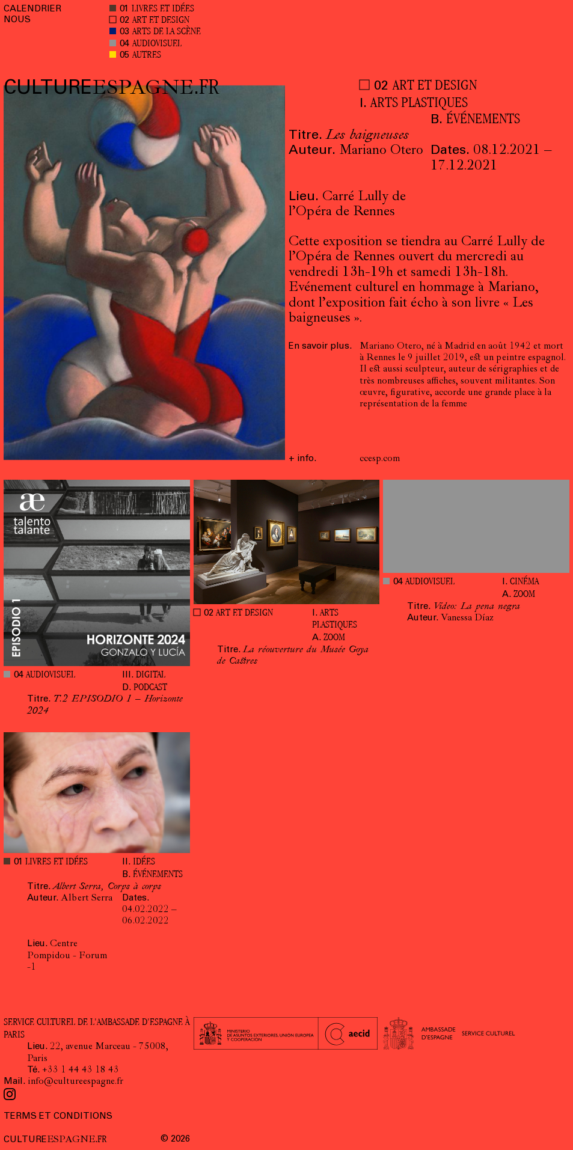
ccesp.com (380, 459)
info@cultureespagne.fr (75, 1082)
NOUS (17, 20)
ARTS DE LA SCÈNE (166, 32)
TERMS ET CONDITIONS (58, 1116)
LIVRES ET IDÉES (163, 9)
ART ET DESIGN (160, 21)
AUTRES (146, 55)
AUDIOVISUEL (157, 44)
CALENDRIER (32, 9)
